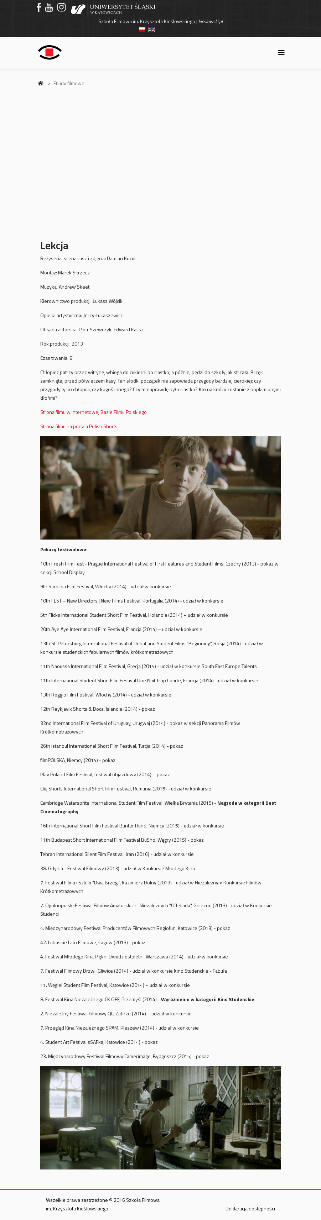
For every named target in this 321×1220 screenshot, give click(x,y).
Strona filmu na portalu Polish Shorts (79, 426)
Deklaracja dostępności (250, 1208)
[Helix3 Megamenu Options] (281, 52)
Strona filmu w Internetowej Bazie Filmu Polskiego (93, 412)
